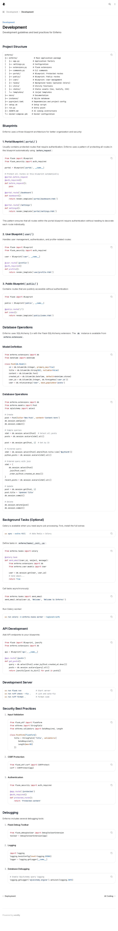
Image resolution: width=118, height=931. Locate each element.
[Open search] (110, 4)
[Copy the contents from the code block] (111, 54)
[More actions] (114, 4)
